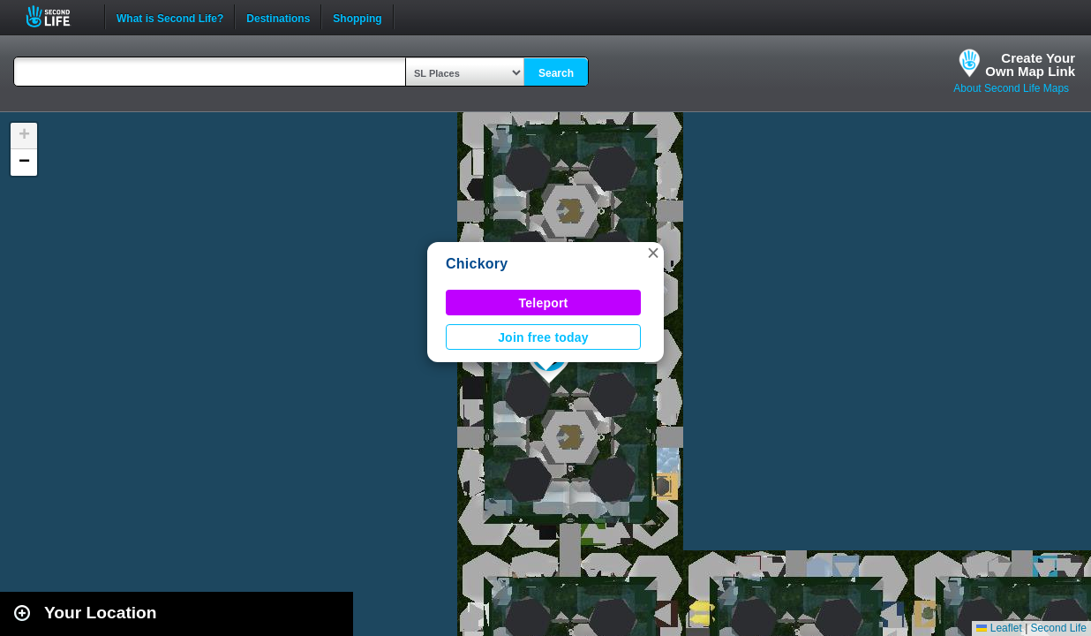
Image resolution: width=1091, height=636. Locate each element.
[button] (653, 252)
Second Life (58, 16)
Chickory (477, 263)
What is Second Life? (170, 16)
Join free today (543, 337)
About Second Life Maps (1011, 88)
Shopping (357, 16)
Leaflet (998, 628)
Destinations (278, 16)
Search (556, 73)
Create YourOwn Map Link (1030, 64)
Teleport (543, 303)
